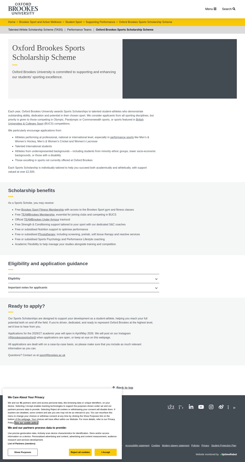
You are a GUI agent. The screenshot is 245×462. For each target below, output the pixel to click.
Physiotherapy (46, 234)
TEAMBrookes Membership (38, 214)
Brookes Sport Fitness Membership (42, 209)
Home (11, 22)
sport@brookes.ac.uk (52, 355)
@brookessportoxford (22, 337)
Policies (195, 445)
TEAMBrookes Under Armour (41, 219)
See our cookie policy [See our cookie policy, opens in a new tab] (26, 422)
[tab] (83, 278)
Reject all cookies (80, 452)
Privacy (205, 445)
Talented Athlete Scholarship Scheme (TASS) (35, 29)
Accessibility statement (137, 445)
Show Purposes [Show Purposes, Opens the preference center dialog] (22, 452)
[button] (83, 278)
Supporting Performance (100, 22)
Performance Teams (79, 29)
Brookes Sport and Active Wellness (40, 22)
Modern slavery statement (175, 445)
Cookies (155, 445)
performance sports (122, 137)
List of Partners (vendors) (21, 443)
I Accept (105, 452)
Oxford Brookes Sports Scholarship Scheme (145, 22)
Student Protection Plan (223, 445)
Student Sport (73, 22)
